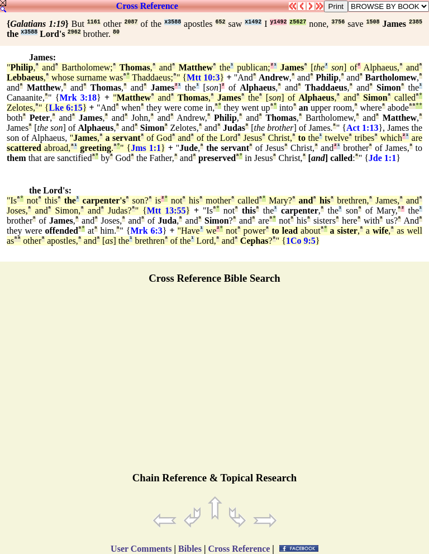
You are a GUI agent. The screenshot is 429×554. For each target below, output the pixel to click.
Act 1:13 (362, 127)
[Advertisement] (214, 383)
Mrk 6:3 (146, 230)
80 (116, 32)
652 (221, 22)
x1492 (253, 22)
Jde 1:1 (382, 158)
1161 (94, 22)
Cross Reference (147, 6)
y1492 (278, 22)
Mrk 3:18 (78, 97)
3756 (338, 22)
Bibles (190, 548)
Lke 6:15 (66, 107)
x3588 (172, 22)
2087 (131, 22)
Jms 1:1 (146, 148)
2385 (415, 22)
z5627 (297, 22)
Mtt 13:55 (166, 210)
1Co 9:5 (301, 240)
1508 (373, 22)
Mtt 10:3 (203, 77)
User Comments (141, 548)
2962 (74, 32)
